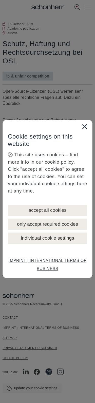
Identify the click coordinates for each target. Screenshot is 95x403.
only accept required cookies (47, 224)
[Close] (84, 126)
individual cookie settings (47, 238)
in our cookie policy (51, 162)
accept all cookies (48, 210)
